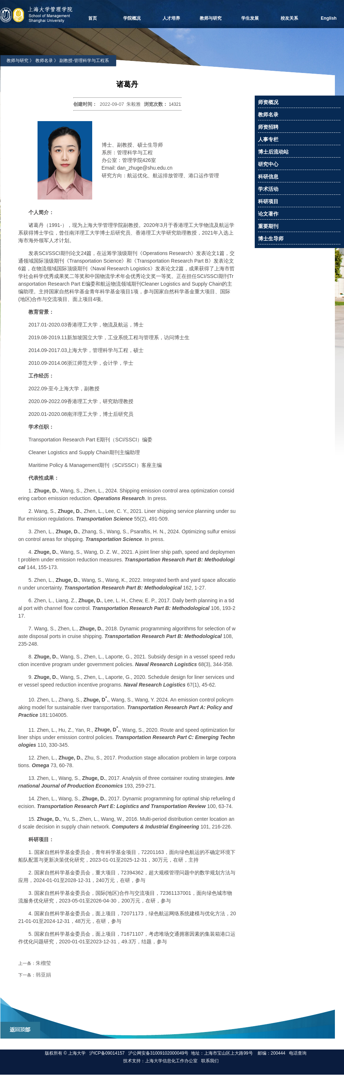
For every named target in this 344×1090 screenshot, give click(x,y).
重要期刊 (268, 226)
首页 (92, 18)
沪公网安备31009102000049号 (158, 1053)
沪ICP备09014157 (107, 1053)
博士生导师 (271, 238)
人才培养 (171, 18)
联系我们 (210, 1060)
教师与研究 (211, 18)
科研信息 (268, 176)
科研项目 (268, 201)
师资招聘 (268, 127)
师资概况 (268, 102)
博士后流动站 (273, 152)
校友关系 (289, 18)
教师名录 (44, 60)
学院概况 (132, 18)
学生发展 (250, 18)
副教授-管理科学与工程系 (84, 60)
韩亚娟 (43, 975)
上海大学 (76, 1053)
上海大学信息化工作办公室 (173, 1060)
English (328, 18)
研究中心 (268, 164)
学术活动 (268, 189)
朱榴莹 (43, 963)
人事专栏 (268, 139)
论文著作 (268, 214)
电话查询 (297, 1053)
